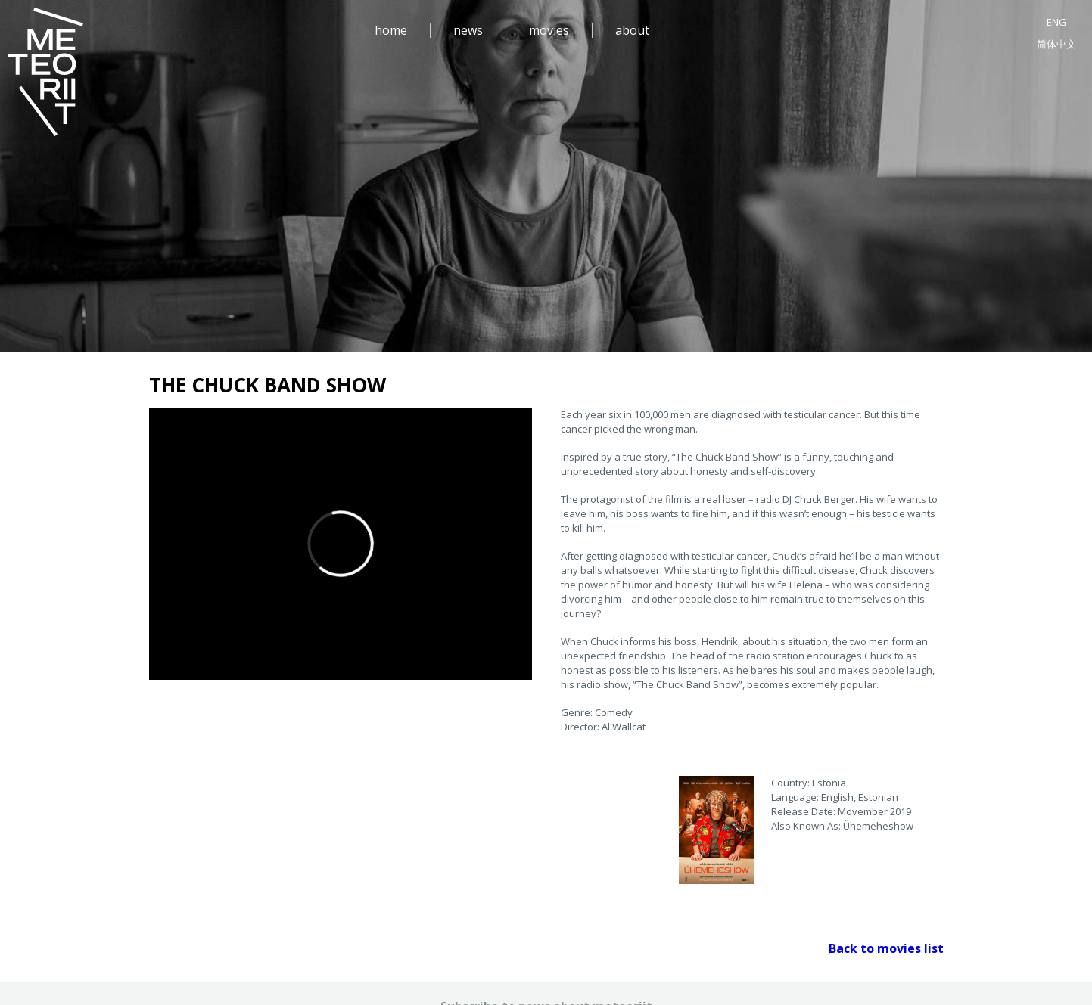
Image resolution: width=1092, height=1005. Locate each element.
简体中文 (1056, 44)
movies (549, 30)
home (391, 30)
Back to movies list (886, 948)
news (468, 30)
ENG (1056, 22)
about (632, 30)
